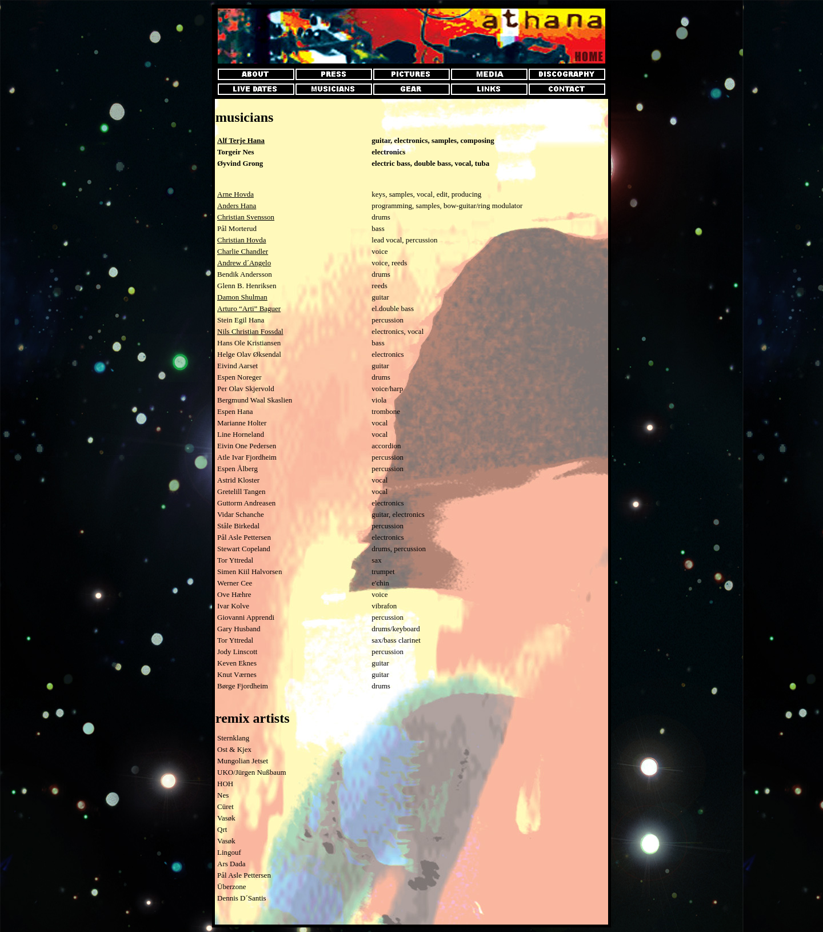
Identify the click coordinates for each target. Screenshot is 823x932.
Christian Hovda (241, 240)
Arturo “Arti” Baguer (249, 308)
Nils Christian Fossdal (250, 331)
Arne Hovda (235, 194)
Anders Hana (236, 205)
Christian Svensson (245, 217)
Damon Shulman (242, 297)
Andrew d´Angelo (244, 262)
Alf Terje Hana (241, 140)
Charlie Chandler (242, 251)
